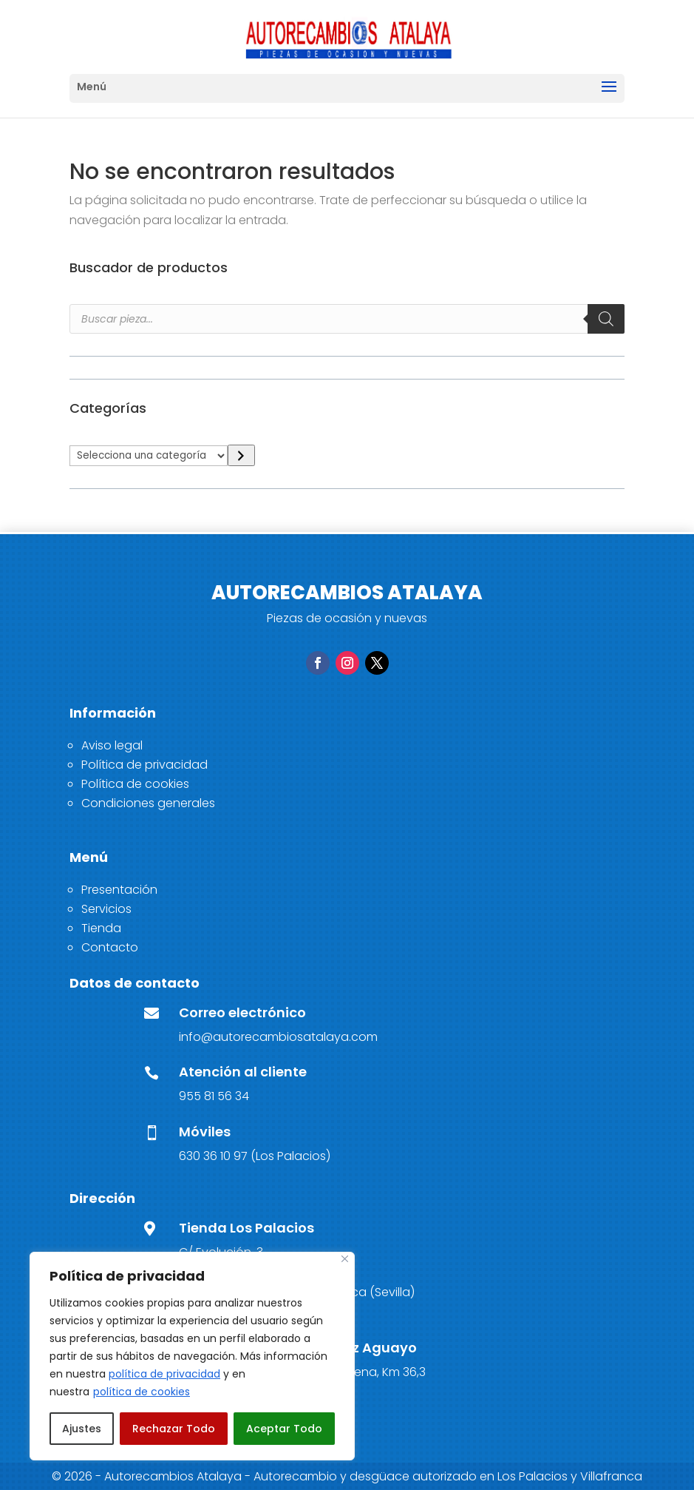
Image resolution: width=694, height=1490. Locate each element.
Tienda (101, 928)
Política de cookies (135, 783)
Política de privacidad (144, 764)
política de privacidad (164, 1373)
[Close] (344, 1258)
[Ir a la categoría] (241, 455)
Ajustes (81, 1428)
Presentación (119, 889)
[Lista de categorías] (148, 455)
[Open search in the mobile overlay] (347, 319)
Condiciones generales (148, 803)
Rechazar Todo (173, 1428)
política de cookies (141, 1391)
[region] (192, 1356)
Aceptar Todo (284, 1428)
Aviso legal (112, 745)
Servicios (106, 908)
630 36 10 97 (213, 1155)
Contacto (109, 947)
